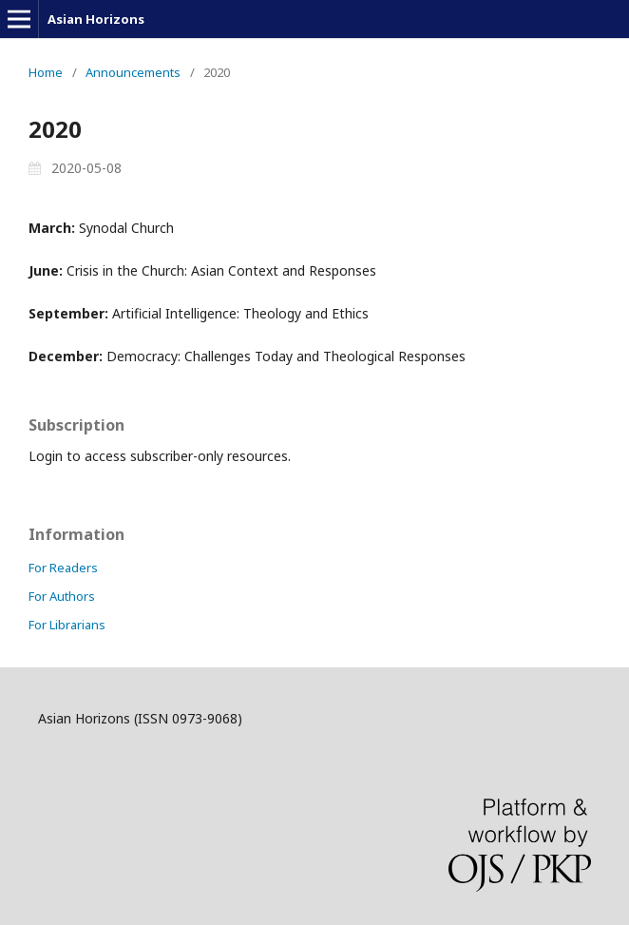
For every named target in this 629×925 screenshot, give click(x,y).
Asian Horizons (96, 19)
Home (46, 72)
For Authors (62, 596)
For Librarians (67, 624)
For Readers (63, 567)
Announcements (133, 72)
